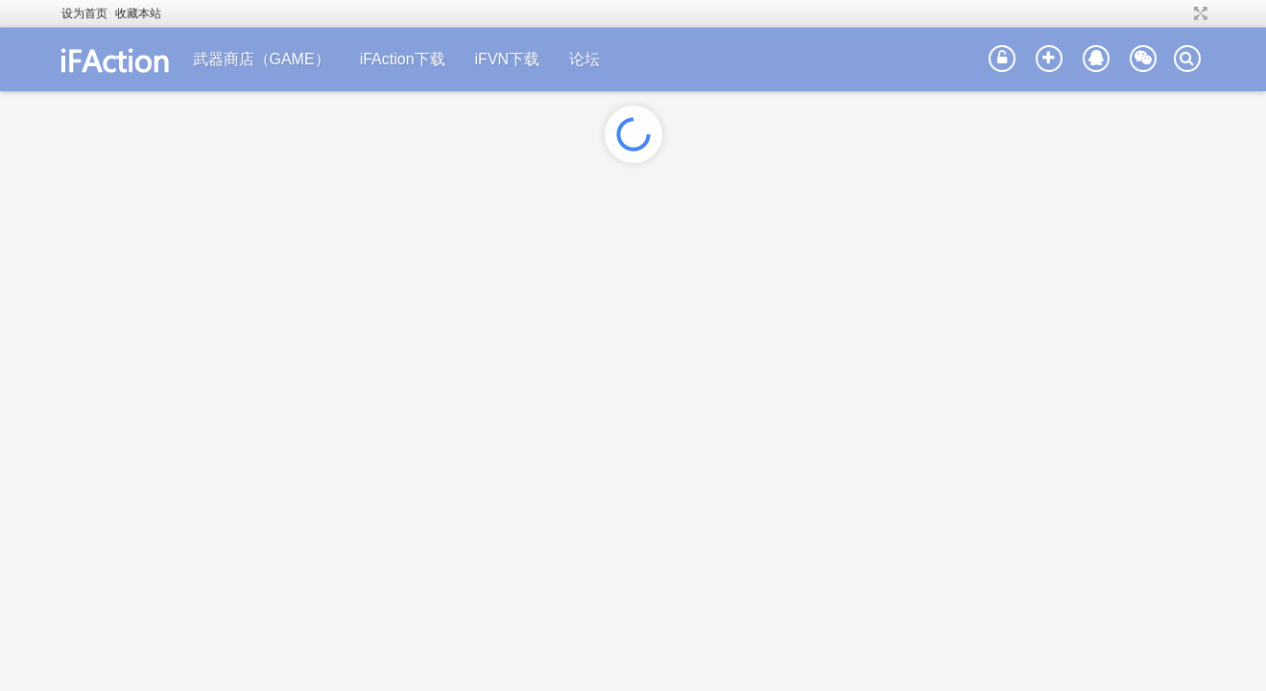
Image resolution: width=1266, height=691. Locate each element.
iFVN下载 (507, 59)
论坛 (584, 59)
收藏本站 (138, 13)
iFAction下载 (402, 59)
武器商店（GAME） (261, 59)
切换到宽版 (1198, 13)
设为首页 (84, 13)
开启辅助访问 (1182, 13)
